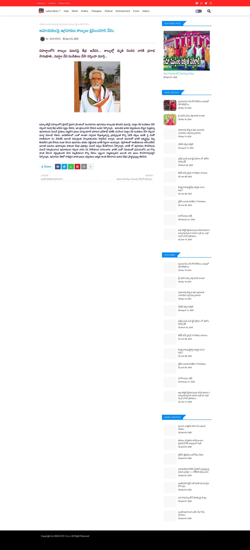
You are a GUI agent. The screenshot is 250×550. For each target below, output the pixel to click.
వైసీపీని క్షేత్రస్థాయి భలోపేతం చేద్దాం (190, 454)
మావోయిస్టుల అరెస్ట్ (185, 215)
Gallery (145, 11)
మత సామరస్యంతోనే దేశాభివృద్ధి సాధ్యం (179, 73)
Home (42, 24)
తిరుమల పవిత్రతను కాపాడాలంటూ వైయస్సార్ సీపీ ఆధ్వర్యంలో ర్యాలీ (190, 442)
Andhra (84, 11)
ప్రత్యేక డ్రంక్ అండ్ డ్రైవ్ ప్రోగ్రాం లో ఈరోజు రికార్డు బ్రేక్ (193, 160)
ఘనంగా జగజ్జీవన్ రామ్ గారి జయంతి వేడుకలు (192, 427)
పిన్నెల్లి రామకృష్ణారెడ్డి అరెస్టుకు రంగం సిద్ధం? (191, 188)
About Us (41, 3)
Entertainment (123, 11)
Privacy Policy (64, 3)
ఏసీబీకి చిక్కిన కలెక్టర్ (185, 144)
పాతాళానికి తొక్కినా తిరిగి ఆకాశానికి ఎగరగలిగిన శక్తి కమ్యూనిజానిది (191, 131)
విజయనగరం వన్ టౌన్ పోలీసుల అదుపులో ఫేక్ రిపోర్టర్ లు (193, 103)
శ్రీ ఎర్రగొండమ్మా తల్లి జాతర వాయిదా (191, 115)
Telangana (96, 11)
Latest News (52, 11)
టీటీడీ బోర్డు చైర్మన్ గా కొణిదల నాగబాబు (192, 172)
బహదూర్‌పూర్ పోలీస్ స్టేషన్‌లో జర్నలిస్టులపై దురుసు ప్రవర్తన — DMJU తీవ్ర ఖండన (193, 470)
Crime (136, 11)
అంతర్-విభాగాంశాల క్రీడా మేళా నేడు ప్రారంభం (191, 513)
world (75, 11)
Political (108, 11)
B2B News (65, 536)
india (66, 11)
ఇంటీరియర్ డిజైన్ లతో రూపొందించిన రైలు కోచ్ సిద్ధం (193, 485)
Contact (52, 3)
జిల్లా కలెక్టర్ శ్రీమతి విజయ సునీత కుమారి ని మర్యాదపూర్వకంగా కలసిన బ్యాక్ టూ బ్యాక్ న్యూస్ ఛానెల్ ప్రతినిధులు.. (194, 233)
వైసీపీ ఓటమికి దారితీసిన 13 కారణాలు (192, 201)
